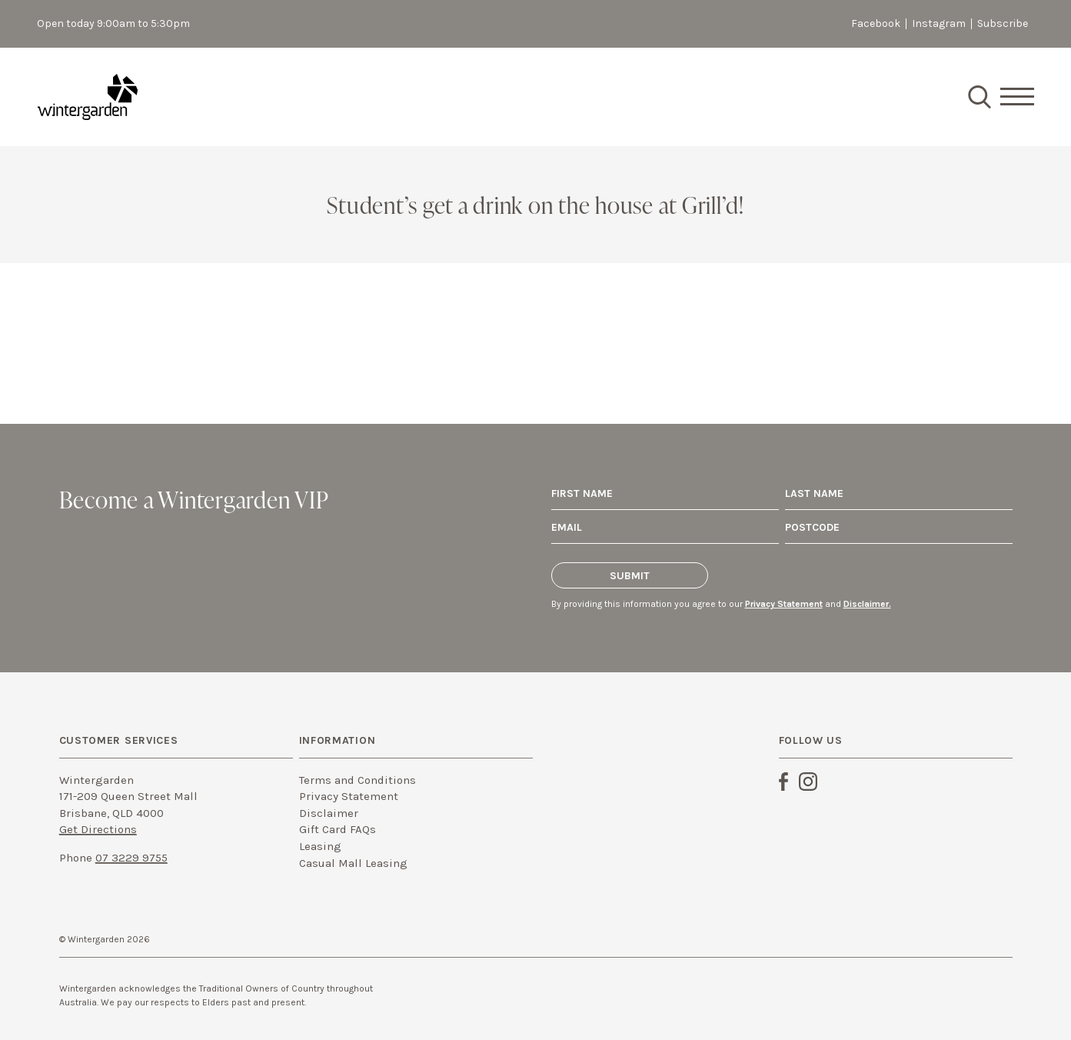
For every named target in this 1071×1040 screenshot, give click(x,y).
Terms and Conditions (357, 780)
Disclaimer (328, 813)
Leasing (320, 846)
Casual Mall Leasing (353, 863)
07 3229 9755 (131, 858)
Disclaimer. (867, 603)
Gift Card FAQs (337, 829)
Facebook (875, 23)
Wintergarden (87, 97)
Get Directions (98, 829)
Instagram (939, 23)
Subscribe (1002, 23)
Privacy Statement (784, 603)
